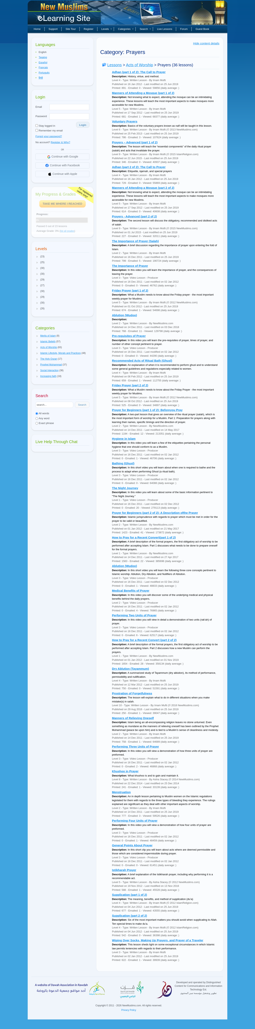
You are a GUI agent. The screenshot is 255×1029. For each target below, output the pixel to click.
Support (53, 28)
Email (38, 106)
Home (37, 28)
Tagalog (43, 57)
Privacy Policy (128, 1010)
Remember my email (49, 130)
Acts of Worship (139, 65)
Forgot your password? (48, 136)
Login (82, 124)
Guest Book (202, 28)
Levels (106, 28)
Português (44, 72)
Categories (126, 28)
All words (42, 413)
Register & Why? (60, 142)
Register (88, 28)
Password (41, 116)
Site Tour (71, 28)
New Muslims (64, 14)
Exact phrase (44, 423)
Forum (184, 28)
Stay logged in (45, 125)
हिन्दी (41, 77)
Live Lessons (164, 28)
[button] (37, 256)
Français (43, 67)
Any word (42, 418)
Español (43, 62)
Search (145, 28)
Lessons (114, 65)
